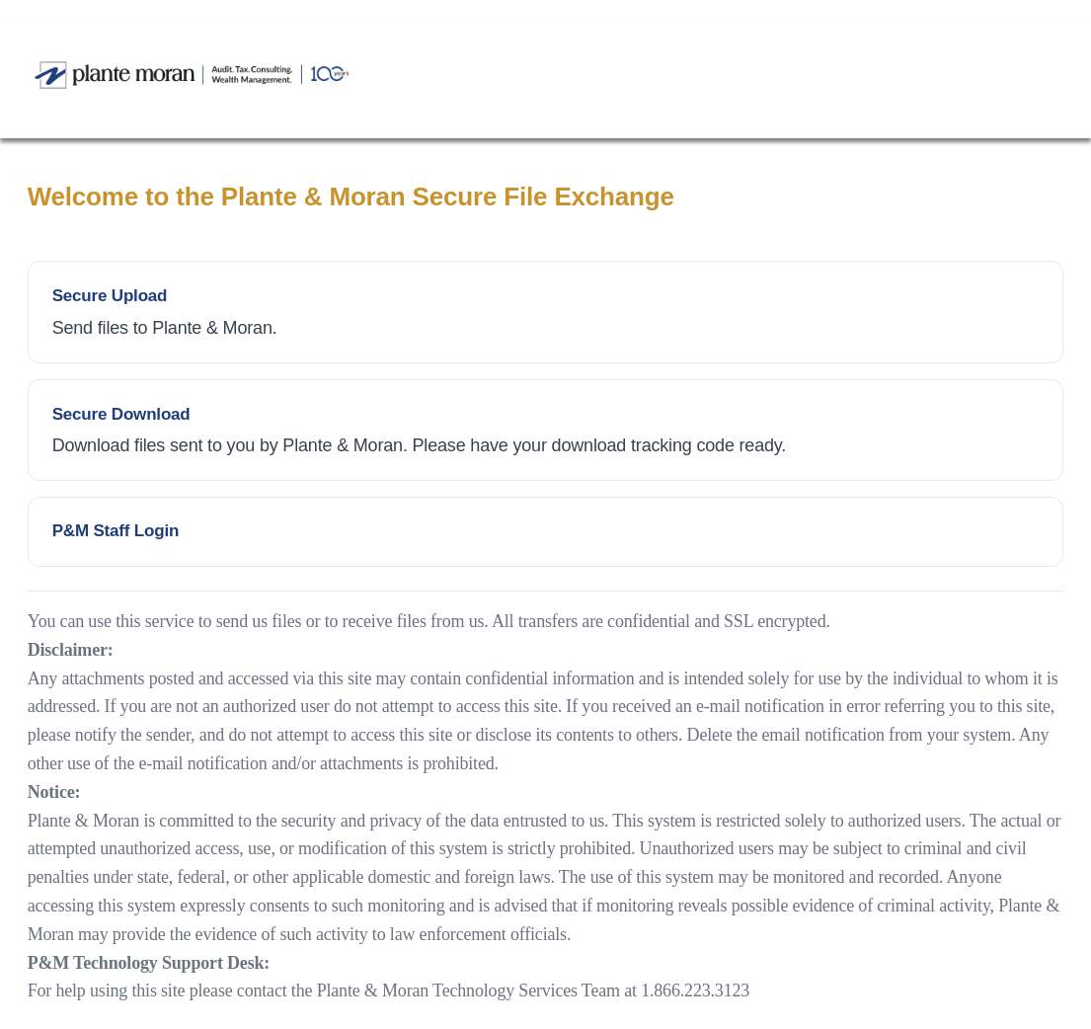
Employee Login (546, 532)
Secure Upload (110, 295)
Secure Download (121, 414)
